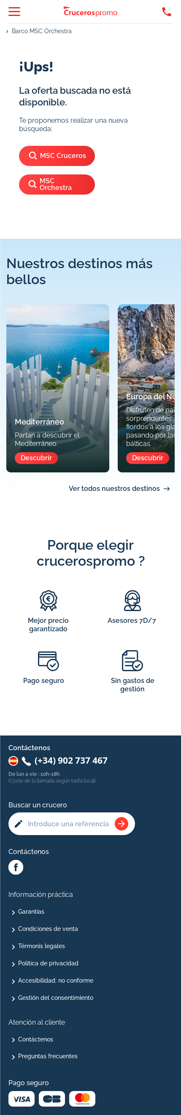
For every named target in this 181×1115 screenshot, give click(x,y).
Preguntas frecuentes (48, 1056)
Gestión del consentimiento (55, 997)
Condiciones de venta (48, 928)
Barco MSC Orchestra (42, 31)
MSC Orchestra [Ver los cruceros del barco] (49, 184)
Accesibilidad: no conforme (55, 980)
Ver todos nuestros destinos (114, 489)
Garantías (31, 911)
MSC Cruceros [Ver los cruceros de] (57, 156)
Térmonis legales (41, 946)
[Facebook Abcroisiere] (15, 868)
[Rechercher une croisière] (121, 823)
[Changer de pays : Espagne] (13, 761)
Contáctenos (35, 1039)
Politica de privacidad (48, 963)
